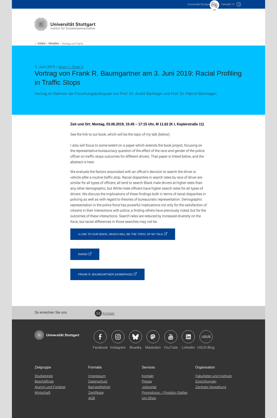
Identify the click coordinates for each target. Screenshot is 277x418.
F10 (227, 4)
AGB (91, 398)
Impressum (97, 375)
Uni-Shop (149, 398)
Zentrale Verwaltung (210, 386)
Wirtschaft (42, 392)
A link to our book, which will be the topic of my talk (120, 234)
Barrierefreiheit (99, 386)
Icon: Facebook (100, 336)
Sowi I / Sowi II (71, 66)
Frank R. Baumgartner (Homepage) (105, 274)
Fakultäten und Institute (213, 375)
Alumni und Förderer (50, 386)
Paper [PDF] (82, 254)
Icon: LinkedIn (188, 336)
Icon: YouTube (170, 336)
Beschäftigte (44, 381)
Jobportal (149, 386)
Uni (199, 4)
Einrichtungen (205, 381)
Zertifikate (96, 392)
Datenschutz (98, 381)
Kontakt (104, 313)
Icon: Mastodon (153, 336)
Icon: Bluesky (135, 336)
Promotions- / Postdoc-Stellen (165, 392)
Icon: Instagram (117, 336)
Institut (41, 43)
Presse (147, 381)
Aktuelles (53, 43)
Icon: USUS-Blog (206, 336)
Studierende (44, 375)
